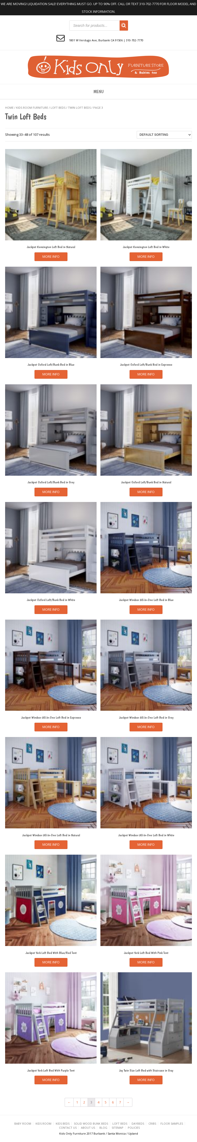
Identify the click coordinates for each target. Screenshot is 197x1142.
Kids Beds (62, 1123)
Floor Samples (171, 1123)
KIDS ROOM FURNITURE (32, 107)
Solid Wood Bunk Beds (91, 1123)
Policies (134, 1127)
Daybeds (138, 1123)
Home (9, 107)
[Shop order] (164, 135)
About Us (88, 1127)
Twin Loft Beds (79, 107)
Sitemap (117, 1127)
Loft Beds (58, 107)
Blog (103, 1127)
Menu (99, 91)
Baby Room (22, 1123)
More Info (51, 256)
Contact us (68, 1127)
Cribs (152, 1123)
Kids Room (43, 1123)
